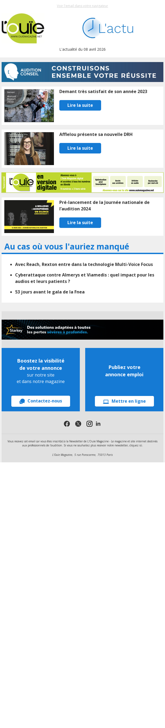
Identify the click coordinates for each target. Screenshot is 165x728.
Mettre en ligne (124, 401)
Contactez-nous (40, 401)
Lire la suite (80, 105)
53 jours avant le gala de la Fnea (50, 292)
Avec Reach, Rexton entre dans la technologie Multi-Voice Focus (84, 264)
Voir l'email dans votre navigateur (82, 6)
